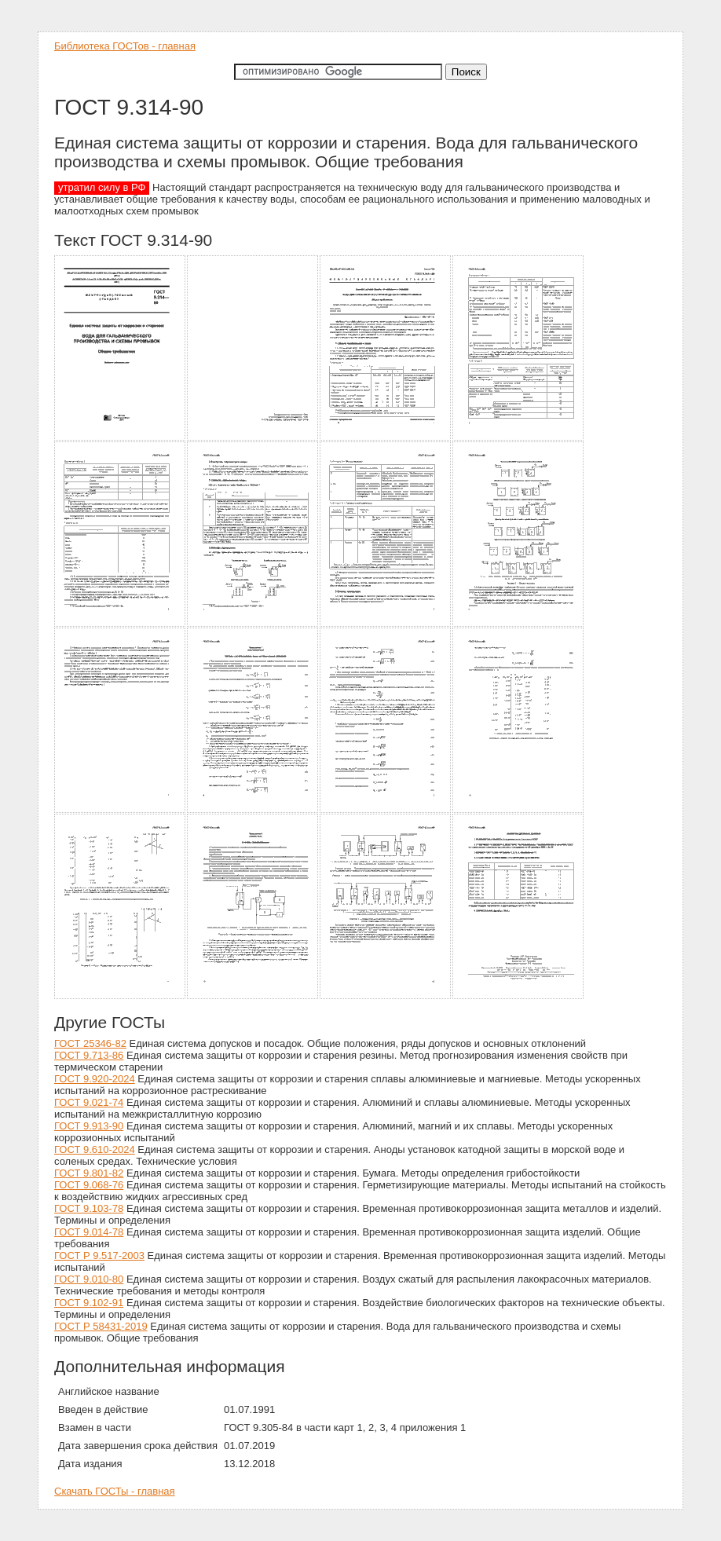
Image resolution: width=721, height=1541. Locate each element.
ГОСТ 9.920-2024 (94, 1079)
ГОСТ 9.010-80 (88, 1279)
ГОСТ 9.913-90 (88, 1126)
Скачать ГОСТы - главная (114, 1491)
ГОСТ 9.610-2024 (94, 1149)
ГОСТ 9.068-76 (88, 1185)
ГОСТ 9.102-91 (88, 1303)
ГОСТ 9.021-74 (88, 1102)
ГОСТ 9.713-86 (88, 1055)
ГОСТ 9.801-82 (88, 1173)
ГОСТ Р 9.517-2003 (99, 1255)
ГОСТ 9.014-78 (88, 1232)
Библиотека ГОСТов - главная (125, 46)
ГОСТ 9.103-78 (88, 1208)
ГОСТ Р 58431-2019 (101, 1326)
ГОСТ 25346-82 (90, 1043)
